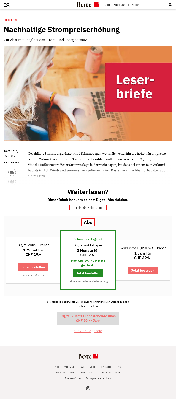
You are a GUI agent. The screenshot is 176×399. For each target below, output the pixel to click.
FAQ (119, 366)
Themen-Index (73, 378)
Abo (108, 4)
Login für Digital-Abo (88, 207)
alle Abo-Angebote (88, 331)
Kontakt (60, 372)
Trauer (82, 366)
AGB (117, 372)
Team (72, 372)
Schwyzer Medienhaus (99, 378)
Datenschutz (104, 372)
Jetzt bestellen (33, 267)
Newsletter (105, 366)
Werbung (119, 4)
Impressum (86, 372)
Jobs (92, 366)
